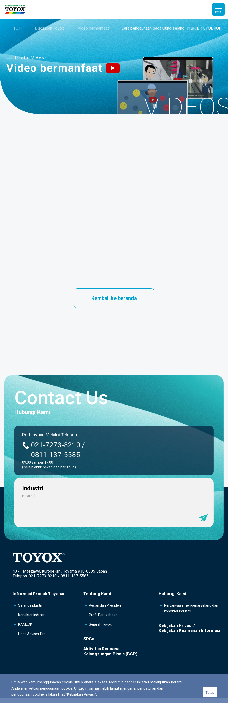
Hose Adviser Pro (32, 634)
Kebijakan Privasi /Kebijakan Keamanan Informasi (189, 628)
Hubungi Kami (172, 593)
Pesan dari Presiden (105, 605)
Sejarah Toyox (100, 624)
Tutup (210, 692)
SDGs (88, 638)
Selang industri (30, 605)
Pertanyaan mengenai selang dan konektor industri (191, 608)
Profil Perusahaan (103, 615)
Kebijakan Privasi (81, 694)
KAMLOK (25, 624)
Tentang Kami (97, 593)
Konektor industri (31, 615)
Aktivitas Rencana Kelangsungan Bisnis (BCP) (110, 651)
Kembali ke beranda (114, 298)
